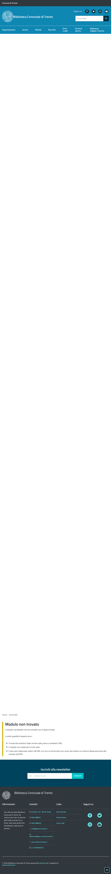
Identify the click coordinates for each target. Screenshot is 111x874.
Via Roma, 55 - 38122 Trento (41, 812)
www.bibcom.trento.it (39, 842)
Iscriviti (78, 775)
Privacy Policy (61, 817)
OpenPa (43, 863)
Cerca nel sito (81, 18)
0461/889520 (36, 823)
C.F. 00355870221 (37, 847)
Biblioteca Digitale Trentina (97, 29)
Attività (38, 29)
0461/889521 (36, 817)
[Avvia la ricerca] (106, 18)
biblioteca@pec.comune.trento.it (41, 836)
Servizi (25, 29)
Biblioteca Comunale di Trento (33, 16)
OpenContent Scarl (8, 865)
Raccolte (52, 29)
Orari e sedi (65, 29)
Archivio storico (78, 29)
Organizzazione (8, 29)
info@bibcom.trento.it (39, 828)
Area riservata (61, 812)
